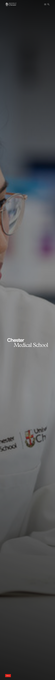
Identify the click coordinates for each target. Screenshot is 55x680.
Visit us (8, 675)
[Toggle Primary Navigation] (45, 4)
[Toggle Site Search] (48, 4)
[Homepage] (10, 4)
